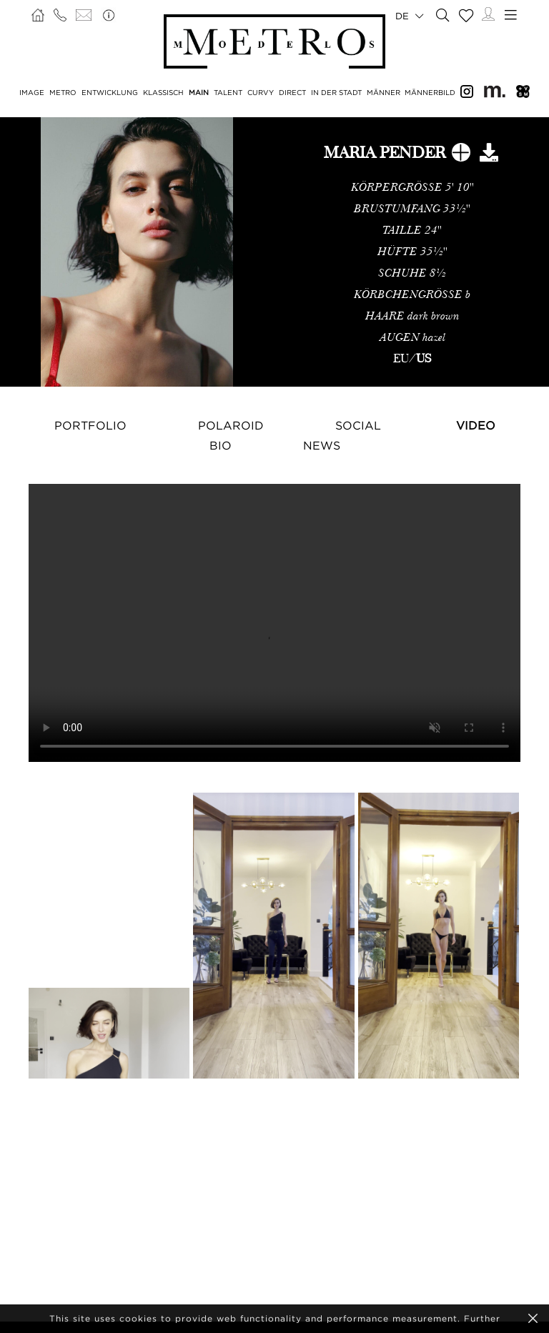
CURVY (260, 92)
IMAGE (31, 92)
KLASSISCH (163, 92)
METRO (62, 92)
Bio (220, 445)
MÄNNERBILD (430, 92)
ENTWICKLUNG (109, 92)
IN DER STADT (336, 92)
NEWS (321, 445)
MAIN (199, 92)
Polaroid (231, 425)
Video (475, 425)
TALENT (228, 92)
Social (358, 425)
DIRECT (292, 92)
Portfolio (90, 425)
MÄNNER (383, 92)
